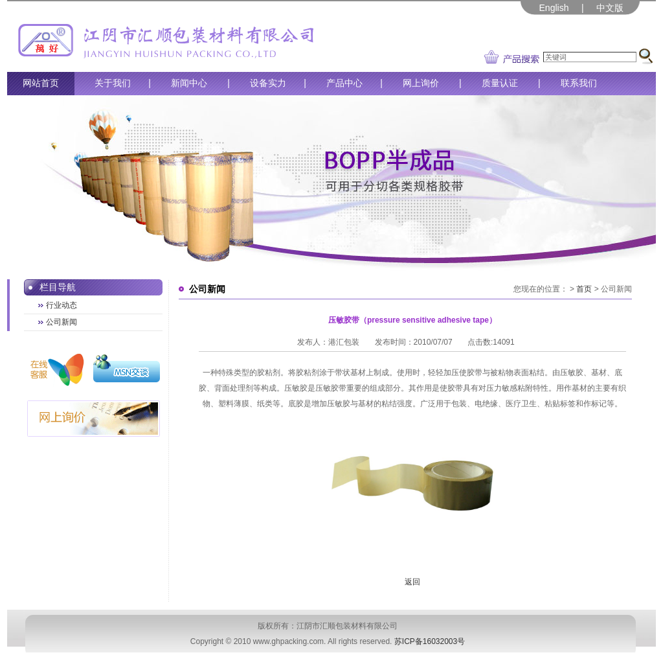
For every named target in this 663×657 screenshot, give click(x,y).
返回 (412, 581)
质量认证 (500, 83)
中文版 (610, 8)
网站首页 (41, 83)
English (554, 8)
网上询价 (421, 83)
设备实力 (268, 83)
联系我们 (579, 83)
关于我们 (113, 83)
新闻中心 (189, 83)
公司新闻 (61, 322)
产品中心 (344, 83)
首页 (584, 289)
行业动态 (61, 305)
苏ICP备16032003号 (429, 641)
